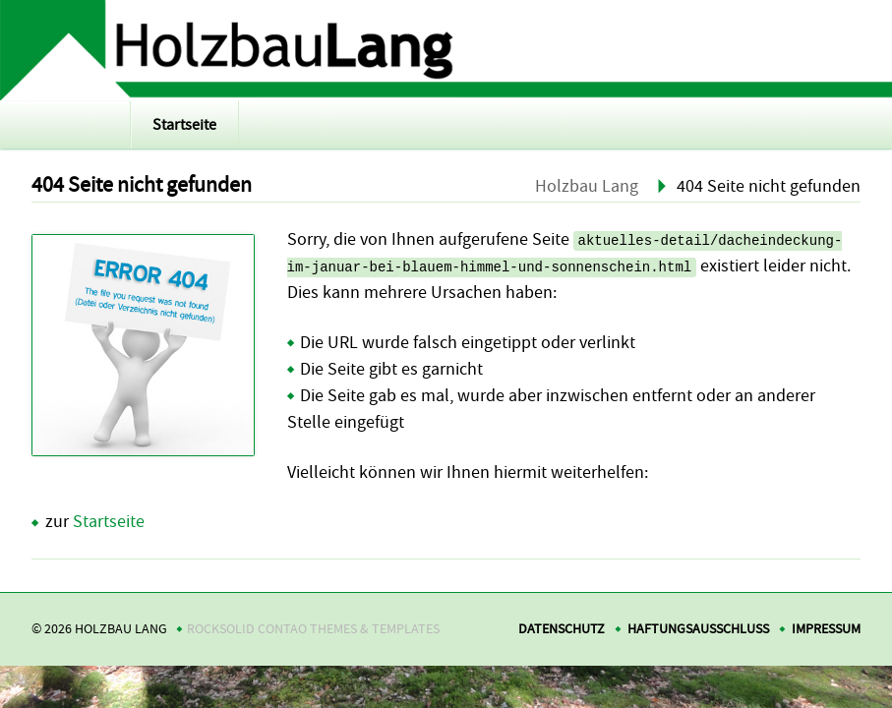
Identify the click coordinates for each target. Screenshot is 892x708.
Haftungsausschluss (698, 629)
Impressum (826, 629)
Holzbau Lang (586, 186)
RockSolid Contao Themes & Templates (313, 629)
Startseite (184, 125)
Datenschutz (561, 629)
